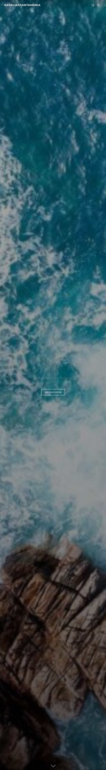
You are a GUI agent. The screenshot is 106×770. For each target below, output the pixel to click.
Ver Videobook (53, 392)
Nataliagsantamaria (25, 5)
